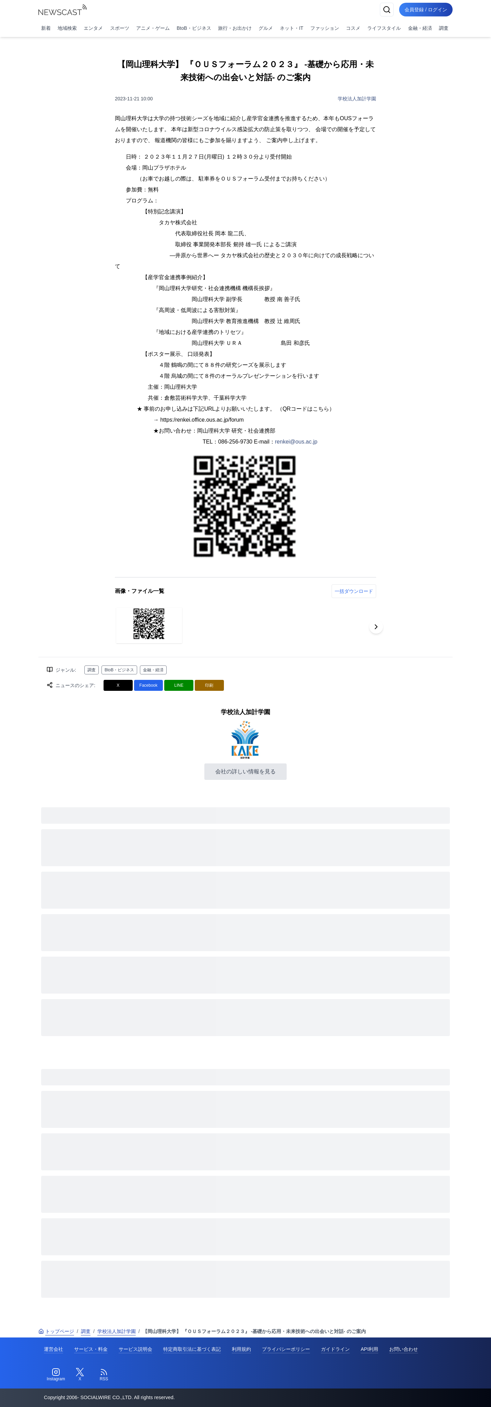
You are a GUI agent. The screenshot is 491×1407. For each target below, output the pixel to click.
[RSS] (104, 1375)
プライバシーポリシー (286, 1349)
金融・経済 (420, 28)
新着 (46, 28)
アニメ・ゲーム (153, 28)
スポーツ (119, 28)
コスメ (353, 28)
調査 (443, 28)
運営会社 (53, 1349)
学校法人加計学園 (357, 98)
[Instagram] (56, 1375)
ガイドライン (335, 1349)
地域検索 (67, 28)
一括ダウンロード (354, 591)
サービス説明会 (135, 1349)
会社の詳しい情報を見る (245, 771)
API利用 (369, 1349)
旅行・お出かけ (235, 28)
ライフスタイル (384, 28)
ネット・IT (291, 28)
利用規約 (241, 1349)
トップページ (56, 1331)
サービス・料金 (91, 1349)
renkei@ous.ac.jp (296, 442)
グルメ (266, 28)
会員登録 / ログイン (426, 9)
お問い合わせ (403, 1349)
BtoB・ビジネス (194, 28)
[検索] (387, 9)
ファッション (324, 28)
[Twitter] (80, 1375)
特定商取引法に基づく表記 (192, 1349)
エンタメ (93, 28)
